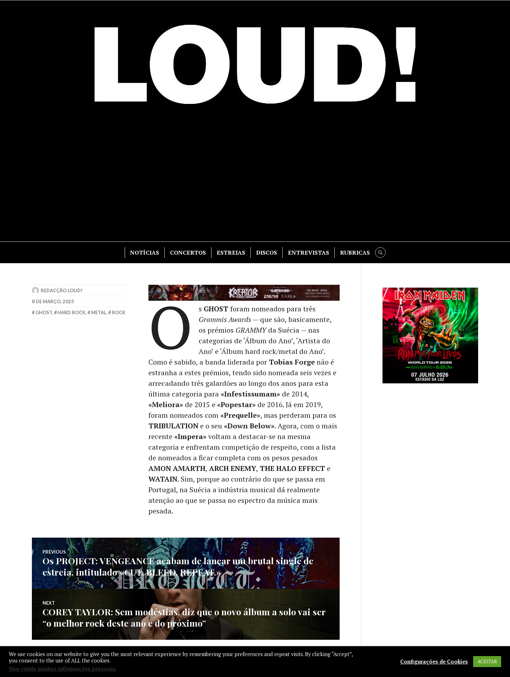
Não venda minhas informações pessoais (62, 668)
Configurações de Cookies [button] (434, 662)
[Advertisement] (255, 177)
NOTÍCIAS (144, 252)
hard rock (71, 312)
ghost (43, 312)
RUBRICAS (355, 252)
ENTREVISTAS (308, 252)
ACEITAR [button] (487, 661)
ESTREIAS (231, 252)
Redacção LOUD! (62, 290)
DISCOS (266, 252)
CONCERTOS (188, 252)
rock (118, 312)
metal (98, 312)
